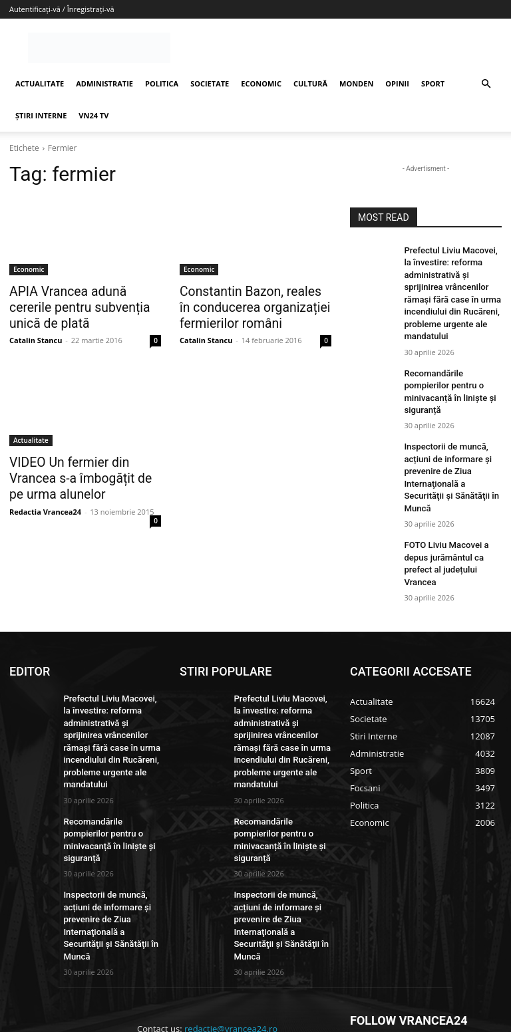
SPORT (432, 83)
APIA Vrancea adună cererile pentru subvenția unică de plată (80, 306)
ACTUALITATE (39, 83)
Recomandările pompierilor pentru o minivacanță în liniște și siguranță (452, 364)
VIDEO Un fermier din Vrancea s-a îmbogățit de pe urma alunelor (83, 473)
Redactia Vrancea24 (45, 504)
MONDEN (356, 83)
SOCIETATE (209, 83)
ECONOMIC (261, 83)
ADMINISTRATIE (104, 83)
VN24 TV (93, 115)
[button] (486, 84)
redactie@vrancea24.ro (230, 918)
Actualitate (31, 437)
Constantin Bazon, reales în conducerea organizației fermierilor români (248, 306)
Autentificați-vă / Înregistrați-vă (61, 9)
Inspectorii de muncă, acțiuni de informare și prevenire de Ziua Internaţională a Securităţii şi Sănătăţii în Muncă (451, 433)
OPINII (397, 83)
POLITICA (161, 83)
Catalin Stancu (35, 337)
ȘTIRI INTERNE (41, 115)
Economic (28, 269)
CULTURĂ (310, 83)
